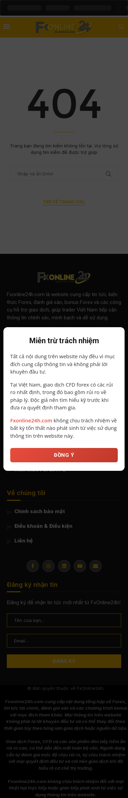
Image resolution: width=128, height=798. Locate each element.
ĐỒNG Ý (64, 459)
